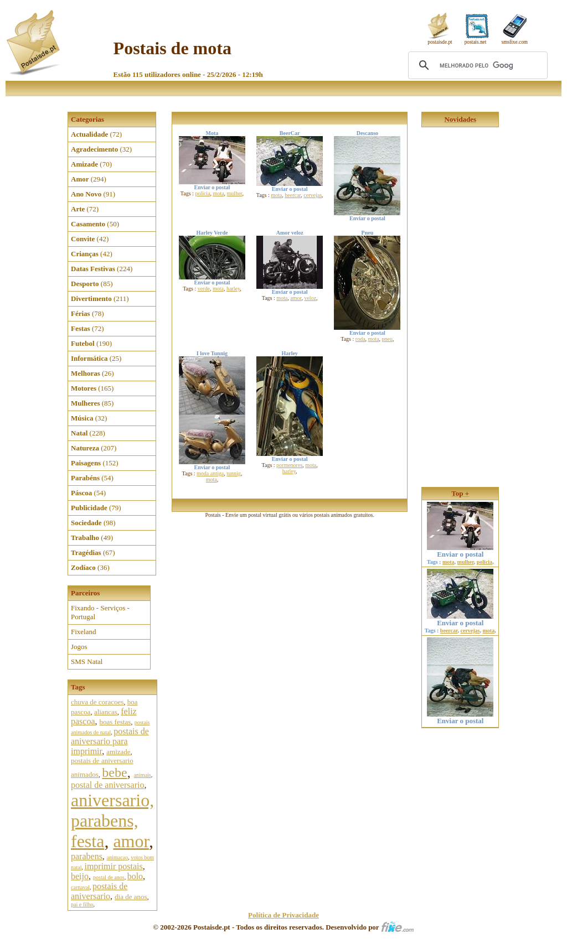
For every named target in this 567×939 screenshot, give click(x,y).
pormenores (289, 465)
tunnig (233, 473)
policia (202, 193)
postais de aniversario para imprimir (110, 741)
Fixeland (83, 631)
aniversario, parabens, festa (112, 820)
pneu (387, 339)
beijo (80, 876)
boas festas (115, 722)
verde (204, 289)
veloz (310, 298)
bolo (135, 876)
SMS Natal (86, 661)
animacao (117, 857)
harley (233, 289)
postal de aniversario (107, 785)
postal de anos (109, 877)
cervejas (312, 195)
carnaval (80, 887)
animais (142, 775)
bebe (114, 772)
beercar (293, 195)
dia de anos (131, 897)
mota (218, 193)
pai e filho (82, 904)
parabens (86, 856)
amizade (118, 752)
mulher (235, 193)
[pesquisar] (476, 65)
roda (360, 339)
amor (130, 841)
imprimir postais (113, 866)
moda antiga (210, 473)
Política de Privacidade (283, 915)
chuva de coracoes (97, 702)
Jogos (79, 646)
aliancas (105, 712)
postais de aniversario (99, 891)
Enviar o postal (460, 550)
